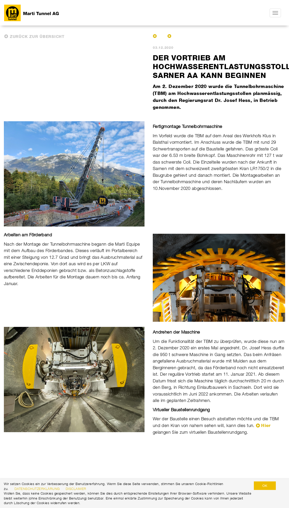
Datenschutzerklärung (37, 489)
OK (264, 485)
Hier (265, 425)
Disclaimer (76, 489)
